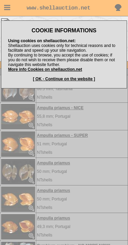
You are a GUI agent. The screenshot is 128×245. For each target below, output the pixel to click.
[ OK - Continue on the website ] (64, 79)
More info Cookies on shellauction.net (45, 69)
